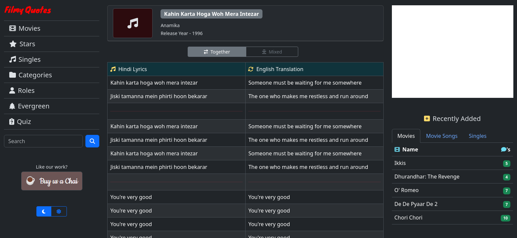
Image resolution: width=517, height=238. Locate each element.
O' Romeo (407, 190)
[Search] (43, 141)
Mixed (272, 52)
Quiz (20, 121)
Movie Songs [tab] (441, 135)
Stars (22, 43)
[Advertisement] (452, 51)
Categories (30, 74)
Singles (25, 59)
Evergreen (29, 105)
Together (217, 52)
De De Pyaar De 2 (416, 204)
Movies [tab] (406, 135)
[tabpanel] (452, 183)
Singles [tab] (478, 135)
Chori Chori (409, 217)
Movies (24, 28)
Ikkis (400, 163)
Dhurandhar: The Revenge (427, 176)
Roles (22, 90)
